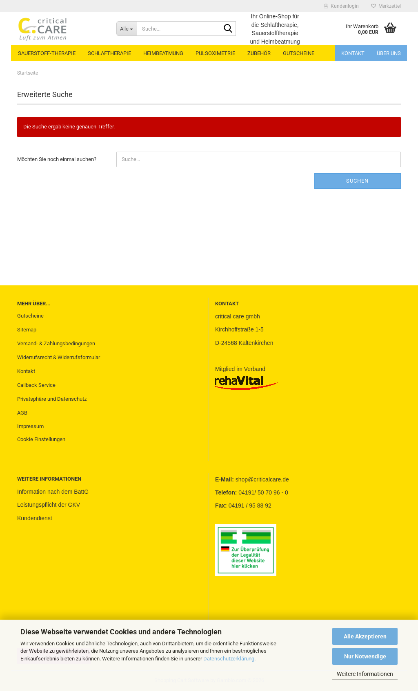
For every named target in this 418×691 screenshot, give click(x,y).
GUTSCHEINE (298, 53)
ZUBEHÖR (259, 53)
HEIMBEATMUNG (163, 53)
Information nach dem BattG (53, 491)
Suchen (357, 181)
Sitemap (26, 330)
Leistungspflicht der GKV (48, 504)
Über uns (389, 53)
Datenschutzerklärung (228, 659)
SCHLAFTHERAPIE (109, 53)
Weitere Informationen (365, 674)
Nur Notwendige (365, 656)
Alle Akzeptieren (365, 636)
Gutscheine (30, 316)
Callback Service (36, 385)
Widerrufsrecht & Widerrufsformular (58, 357)
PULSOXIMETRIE (215, 53)
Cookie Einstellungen (41, 439)
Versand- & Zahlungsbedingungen (56, 343)
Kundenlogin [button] (341, 6)
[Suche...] (126, 28)
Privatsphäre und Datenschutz (52, 399)
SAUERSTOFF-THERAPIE (47, 53)
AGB (22, 413)
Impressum (30, 426)
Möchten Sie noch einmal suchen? (56, 159)
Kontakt (353, 53)
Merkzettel (386, 6)
